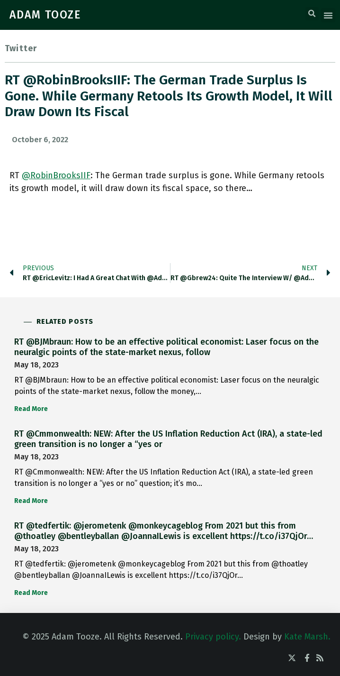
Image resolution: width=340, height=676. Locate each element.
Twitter (21, 48)
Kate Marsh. (307, 636)
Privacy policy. (213, 636)
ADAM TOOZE (45, 14)
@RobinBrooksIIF (56, 175)
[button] (312, 13)
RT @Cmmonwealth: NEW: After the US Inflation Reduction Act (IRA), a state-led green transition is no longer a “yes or (168, 439)
